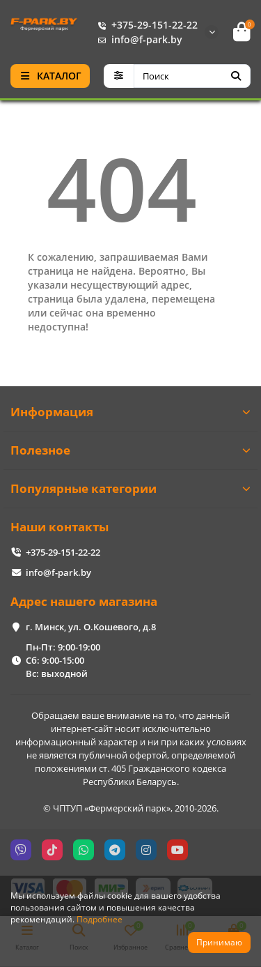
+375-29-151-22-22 (145, 24)
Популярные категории (130, 488)
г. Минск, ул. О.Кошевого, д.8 (91, 626)
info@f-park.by (137, 39)
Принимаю (219, 942)
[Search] (192, 76)
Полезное (130, 450)
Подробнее (99, 918)
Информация (130, 412)
